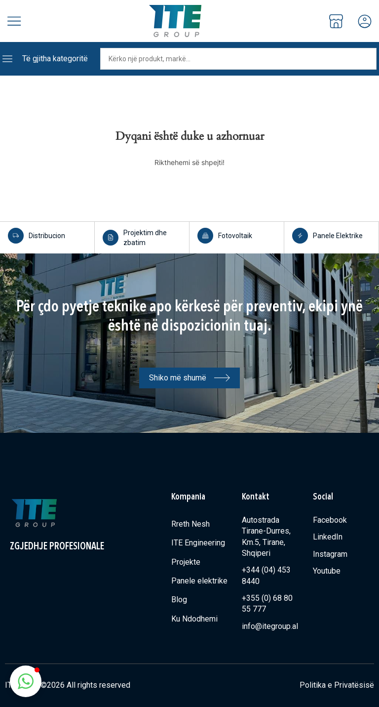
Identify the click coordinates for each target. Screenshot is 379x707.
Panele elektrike (199, 580)
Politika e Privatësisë (337, 685)
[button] (25, 681)
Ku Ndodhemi (194, 619)
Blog (179, 599)
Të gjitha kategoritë (55, 58)
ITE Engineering (198, 542)
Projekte (185, 562)
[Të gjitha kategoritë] (7, 58)
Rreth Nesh (190, 524)
